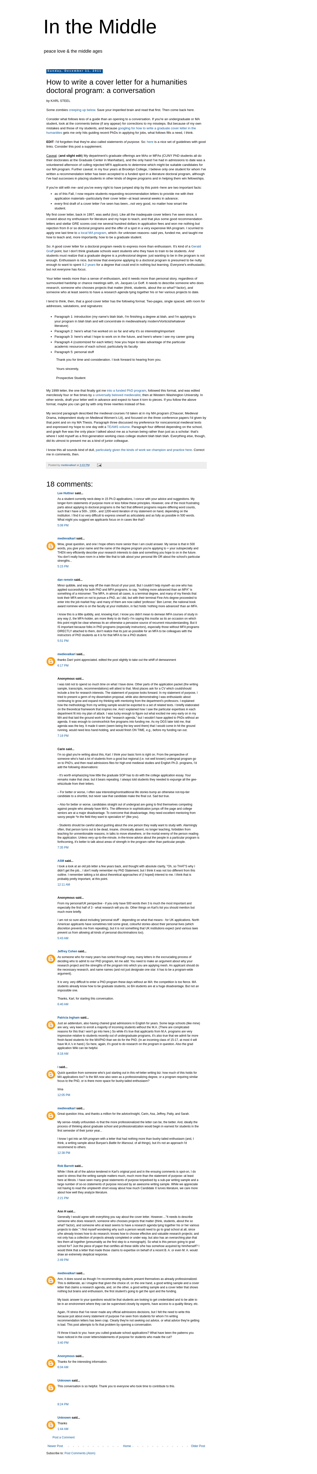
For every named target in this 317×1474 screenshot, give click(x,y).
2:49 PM (63, 1260)
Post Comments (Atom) (79, 1453)
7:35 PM (63, 847)
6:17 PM (63, 665)
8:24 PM (63, 1404)
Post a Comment (64, 1437)
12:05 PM (63, 1095)
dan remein (65, 579)
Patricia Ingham (68, 1017)
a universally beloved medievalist (116, 395)
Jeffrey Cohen (67, 951)
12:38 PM (63, 1153)
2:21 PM (63, 1198)
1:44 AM (62, 1429)
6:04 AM (62, 1367)
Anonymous (66, 1356)
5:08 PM (63, 525)
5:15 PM (63, 566)
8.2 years (88, 265)
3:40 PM (63, 1342)
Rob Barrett (65, 1166)
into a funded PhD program (126, 390)
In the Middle (100, 27)
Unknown (64, 1380)
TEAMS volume (118, 427)
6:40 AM (62, 1004)
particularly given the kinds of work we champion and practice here (144, 450)
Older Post (198, 1446)
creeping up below (82, 110)
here (150, 142)
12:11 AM (63, 884)
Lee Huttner (65, 493)
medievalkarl (66, 538)
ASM (60, 861)
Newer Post (55, 1446)
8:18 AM (62, 1053)
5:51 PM (63, 641)
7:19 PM (63, 735)
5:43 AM (62, 938)
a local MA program (92, 233)
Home (127, 1446)
